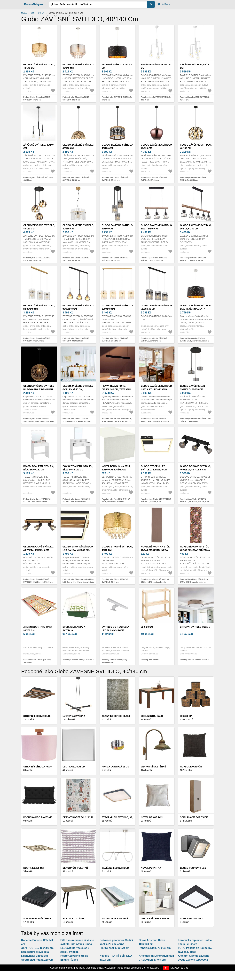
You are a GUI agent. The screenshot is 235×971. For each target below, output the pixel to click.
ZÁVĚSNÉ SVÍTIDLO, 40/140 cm (117, 66)
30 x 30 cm (186, 716)
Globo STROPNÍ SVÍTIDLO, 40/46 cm (117, 548)
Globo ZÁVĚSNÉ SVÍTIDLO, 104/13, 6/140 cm (196, 227)
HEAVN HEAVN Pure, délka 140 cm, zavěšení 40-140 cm (116, 389)
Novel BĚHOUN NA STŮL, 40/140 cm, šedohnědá (155, 548)
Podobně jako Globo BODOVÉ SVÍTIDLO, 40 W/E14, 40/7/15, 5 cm (194, 500)
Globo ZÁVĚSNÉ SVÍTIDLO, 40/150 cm (196, 146)
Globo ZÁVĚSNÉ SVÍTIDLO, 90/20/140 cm (78, 307)
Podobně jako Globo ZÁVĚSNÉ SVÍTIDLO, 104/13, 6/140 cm (193, 259)
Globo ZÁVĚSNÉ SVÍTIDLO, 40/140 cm (39, 66)
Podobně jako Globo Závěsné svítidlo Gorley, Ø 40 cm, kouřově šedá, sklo (77, 421)
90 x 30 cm (147, 627)
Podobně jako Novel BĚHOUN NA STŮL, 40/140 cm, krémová (116, 500)
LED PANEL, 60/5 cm (74, 766)
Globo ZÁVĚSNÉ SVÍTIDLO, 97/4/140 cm (117, 307)
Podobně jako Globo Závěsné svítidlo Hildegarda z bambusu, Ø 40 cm (38, 421)
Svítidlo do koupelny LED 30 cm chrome (116, 629)
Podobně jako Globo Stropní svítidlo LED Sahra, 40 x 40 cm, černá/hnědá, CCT (78, 582)
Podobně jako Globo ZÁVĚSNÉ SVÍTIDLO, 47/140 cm (115, 259)
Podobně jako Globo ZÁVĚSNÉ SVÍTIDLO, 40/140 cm (36, 98)
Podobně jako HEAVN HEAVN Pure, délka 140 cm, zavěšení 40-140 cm (117, 420)
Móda (24, 13)
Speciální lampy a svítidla (74, 629)
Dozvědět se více (179, 967)
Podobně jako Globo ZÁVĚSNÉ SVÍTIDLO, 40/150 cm (193, 179)
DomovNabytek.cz (35, 4)
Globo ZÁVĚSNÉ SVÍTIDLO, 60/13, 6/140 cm (156, 227)
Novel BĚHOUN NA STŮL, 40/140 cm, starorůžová (195, 548)
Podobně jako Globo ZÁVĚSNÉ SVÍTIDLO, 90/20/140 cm (76, 339)
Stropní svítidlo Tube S (195, 627)
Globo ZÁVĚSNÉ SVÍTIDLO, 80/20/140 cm (39, 307)
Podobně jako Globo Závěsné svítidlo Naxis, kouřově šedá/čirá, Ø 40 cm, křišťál (156, 421)
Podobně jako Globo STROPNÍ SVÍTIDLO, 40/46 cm (115, 580)
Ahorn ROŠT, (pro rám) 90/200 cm (37, 629)
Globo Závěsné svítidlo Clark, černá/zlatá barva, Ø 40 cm (195, 309)
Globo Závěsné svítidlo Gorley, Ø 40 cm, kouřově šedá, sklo (78, 389)
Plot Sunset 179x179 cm (114, 948)
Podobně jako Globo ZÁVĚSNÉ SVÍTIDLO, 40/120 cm (76, 179)
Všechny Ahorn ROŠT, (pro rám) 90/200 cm (37, 661)
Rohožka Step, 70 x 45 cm (155, 948)
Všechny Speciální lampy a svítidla (77, 660)
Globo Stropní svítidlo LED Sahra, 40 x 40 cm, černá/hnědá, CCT (78, 550)
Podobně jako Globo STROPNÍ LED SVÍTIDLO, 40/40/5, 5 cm (156, 500)
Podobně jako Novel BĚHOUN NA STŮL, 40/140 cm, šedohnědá (155, 580)
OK (165, 968)
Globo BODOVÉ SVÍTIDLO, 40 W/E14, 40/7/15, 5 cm (195, 468)
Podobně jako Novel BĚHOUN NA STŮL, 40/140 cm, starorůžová (194, 580)
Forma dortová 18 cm (115, 766)
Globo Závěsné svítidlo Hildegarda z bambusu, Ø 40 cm (38, 389)
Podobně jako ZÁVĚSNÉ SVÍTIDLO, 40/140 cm (117, 98)
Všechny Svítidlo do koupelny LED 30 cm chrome (116, 661)
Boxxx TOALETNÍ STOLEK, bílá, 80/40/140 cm (38, 468)
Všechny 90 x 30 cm (149, 660)
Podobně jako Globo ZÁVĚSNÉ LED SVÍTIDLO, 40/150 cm (195, 420)
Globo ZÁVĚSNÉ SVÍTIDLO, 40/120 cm (78, 146)
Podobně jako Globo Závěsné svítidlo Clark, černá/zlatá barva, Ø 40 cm (194, 341)
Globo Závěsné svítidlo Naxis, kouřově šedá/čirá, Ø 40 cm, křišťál (156, 389)
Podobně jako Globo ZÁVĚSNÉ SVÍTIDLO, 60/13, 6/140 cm (154, 259)
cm (32, 13)
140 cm (41, 13)
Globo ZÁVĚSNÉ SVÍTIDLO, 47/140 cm (117, 227)
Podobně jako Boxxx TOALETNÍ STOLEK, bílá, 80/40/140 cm (36, 500)
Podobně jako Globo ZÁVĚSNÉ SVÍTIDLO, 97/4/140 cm (115, 339)
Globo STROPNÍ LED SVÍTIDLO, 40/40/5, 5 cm (154, 468)
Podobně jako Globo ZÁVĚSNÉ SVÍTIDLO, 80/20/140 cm (36, 339)
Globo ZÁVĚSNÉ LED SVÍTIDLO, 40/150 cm (192, 388)
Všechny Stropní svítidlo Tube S (193, 660)
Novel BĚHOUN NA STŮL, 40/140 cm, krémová (116, 468)
